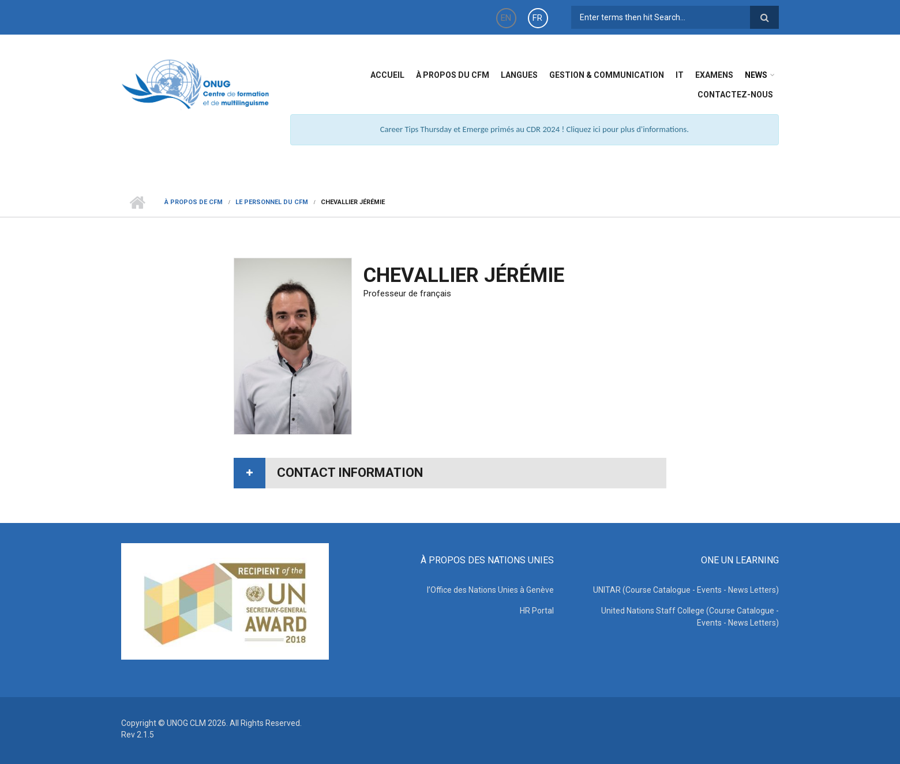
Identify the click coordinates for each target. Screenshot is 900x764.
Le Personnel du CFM (271, 202)
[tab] (450, 473)
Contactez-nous (735, 94)
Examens (714, 75)
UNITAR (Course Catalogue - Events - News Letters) (686, 589)
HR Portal (537, 610)
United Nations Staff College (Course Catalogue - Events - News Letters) (690, 616)
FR (537, 18)
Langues (519, 75)
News (756, 75)
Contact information (350, 472)
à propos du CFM (452, 75)
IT (680, 75)
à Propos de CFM (193, 202)
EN (506, 18)
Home (137, 202)
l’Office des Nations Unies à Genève (490, 589)
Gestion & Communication (606, 75)
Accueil (387, 75)
